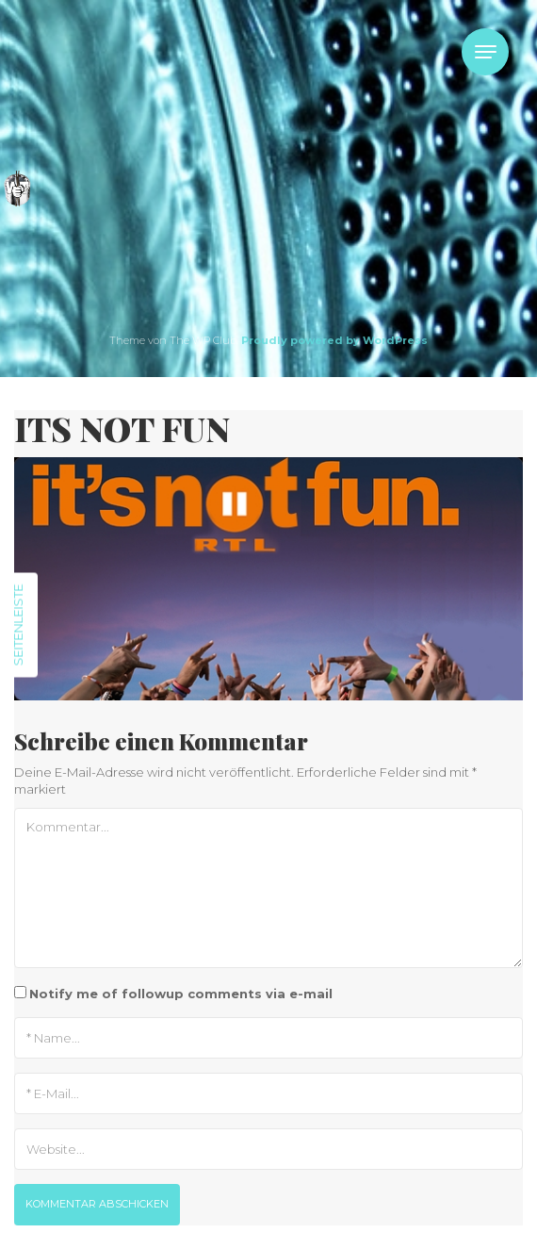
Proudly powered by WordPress (334, 340)
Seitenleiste (17, 624)
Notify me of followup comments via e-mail (181, 993)
